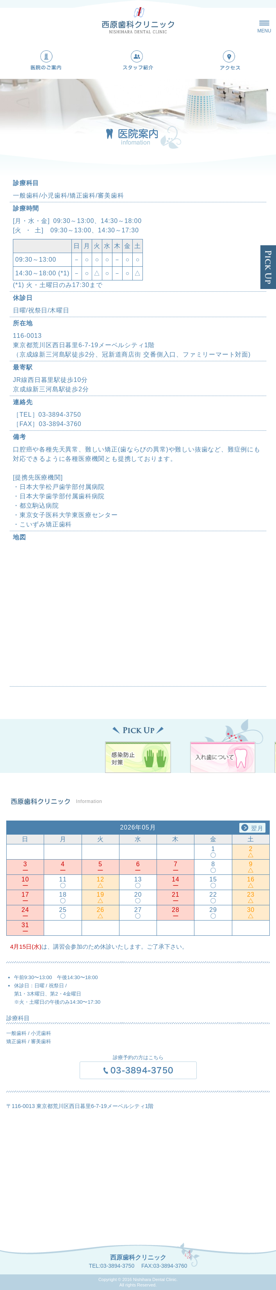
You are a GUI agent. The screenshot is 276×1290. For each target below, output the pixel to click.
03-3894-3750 (117, 1266)
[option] (138, 878)
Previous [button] (21, 827)
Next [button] (254, 827)
